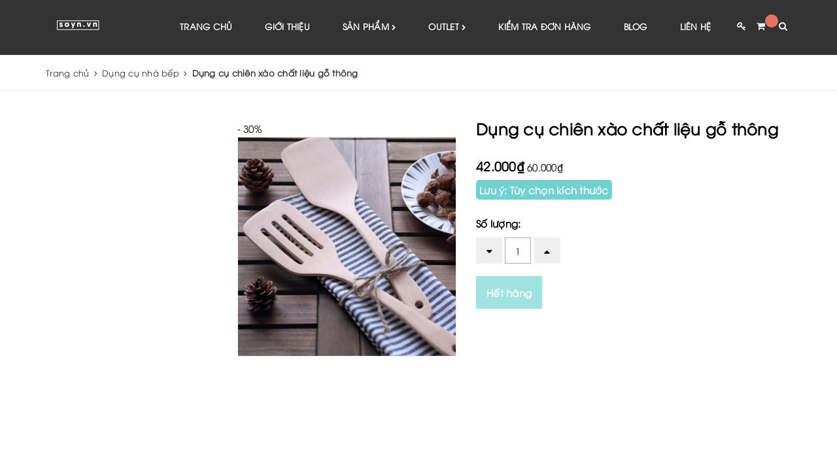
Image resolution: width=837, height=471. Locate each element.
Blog (635, 26)
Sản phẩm (369, 27)
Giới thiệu (287, 26)
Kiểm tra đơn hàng (544, 26)
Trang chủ (206, 26)
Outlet (447, 27)
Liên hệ (695, 26)
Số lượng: (498, 223)
